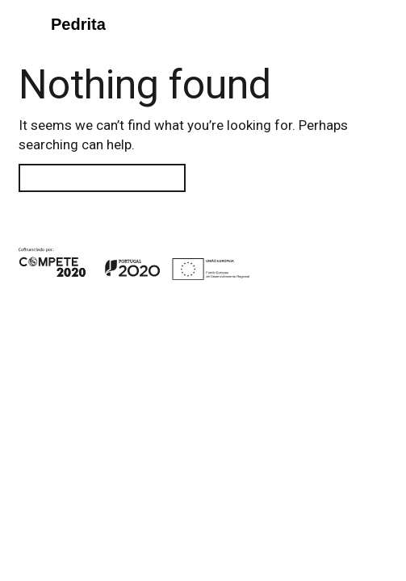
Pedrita (78, 24)
